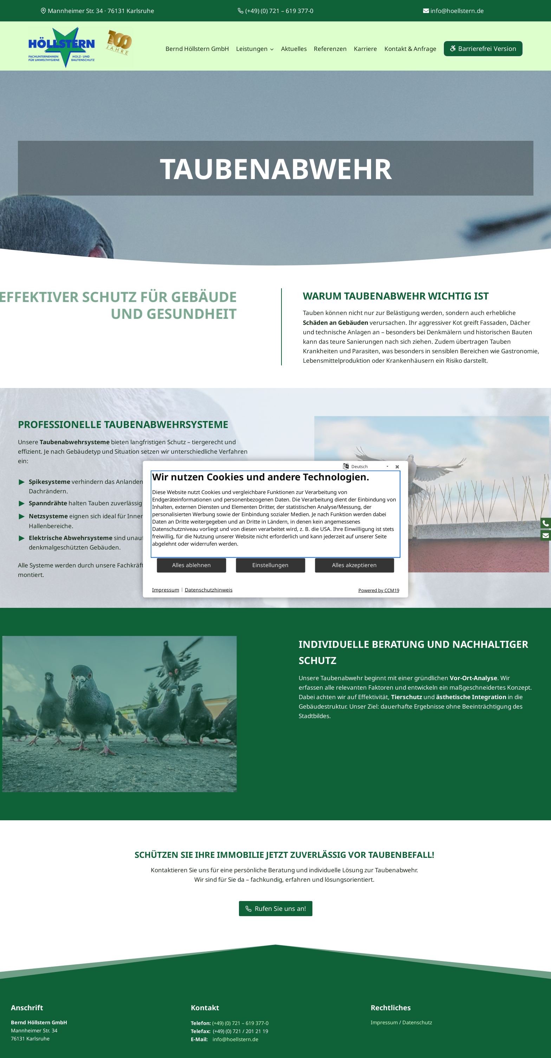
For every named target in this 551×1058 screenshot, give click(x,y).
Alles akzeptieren (354, 565)
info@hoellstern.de (457, 11)
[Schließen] (397, 466)
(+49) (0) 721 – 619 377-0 (240, 1023)
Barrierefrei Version (487, 48)
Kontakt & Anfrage (410, 49)
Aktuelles (294, 49)
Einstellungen (270, 565)
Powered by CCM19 (378, 590)
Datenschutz (417, 1022)
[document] (275, 514)
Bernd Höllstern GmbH (197, 49)
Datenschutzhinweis (209, 589)
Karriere (365, 49)
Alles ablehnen (191, 565)
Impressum (384, 1022)
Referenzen (330, 49)
